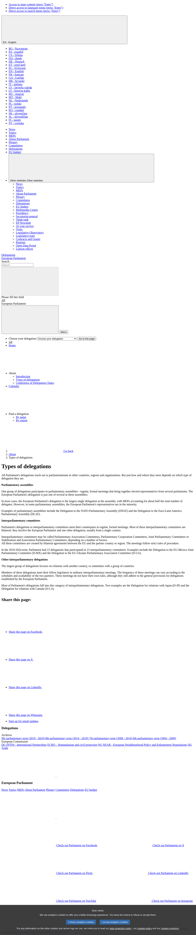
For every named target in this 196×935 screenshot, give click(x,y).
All (3, 300)
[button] (102, 361)
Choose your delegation (22, 338)
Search (5, 261)
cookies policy (144, 931)
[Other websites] (81, 168)
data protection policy (121, 931)
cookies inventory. (170, 931)
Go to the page (87, 338)
